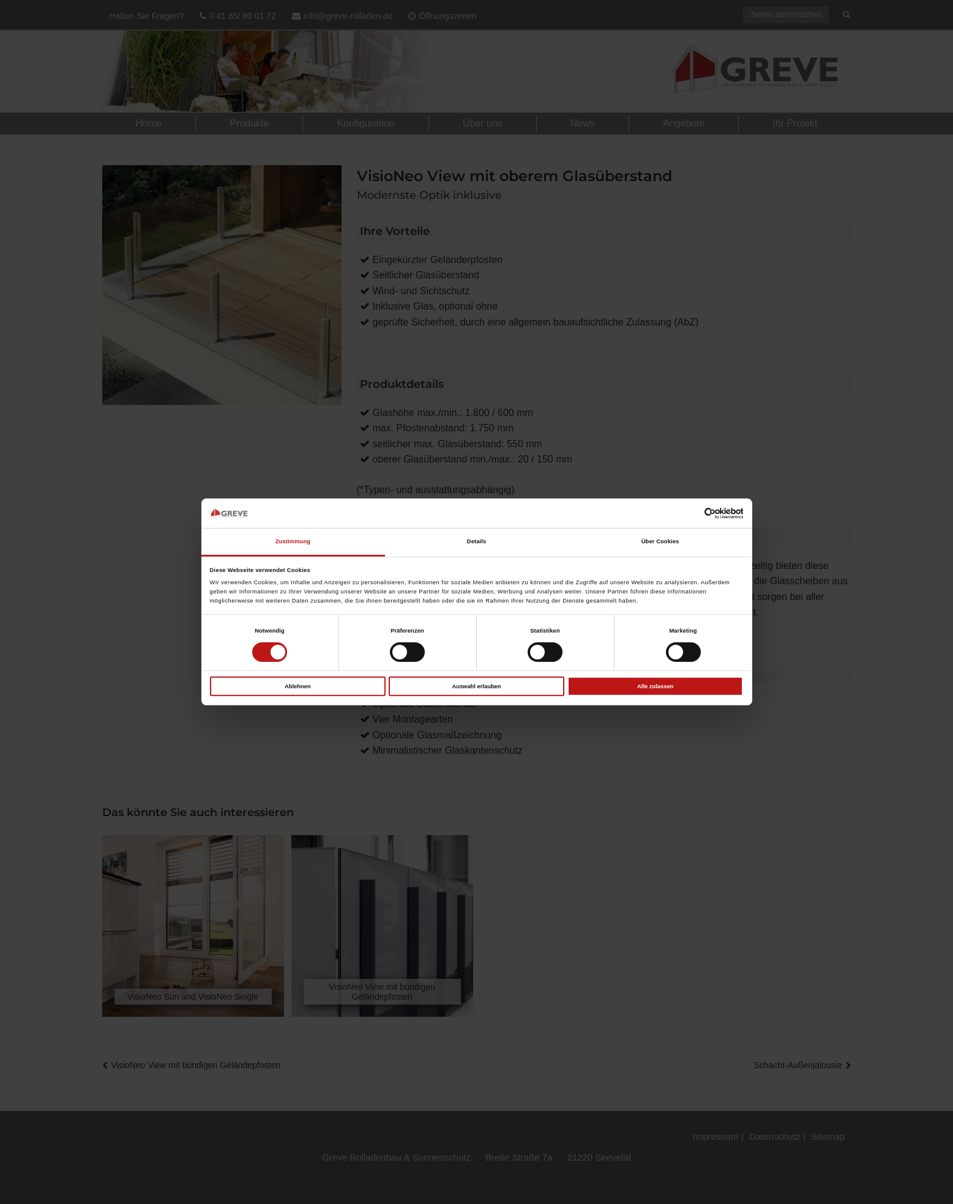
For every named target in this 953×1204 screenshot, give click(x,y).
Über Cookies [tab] (660, 541)
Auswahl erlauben (476, 686)
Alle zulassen (655, 686)
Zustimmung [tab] (292, 541)
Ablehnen (298, 686)
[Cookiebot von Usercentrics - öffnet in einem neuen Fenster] (689, 513)
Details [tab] (476, 541)
